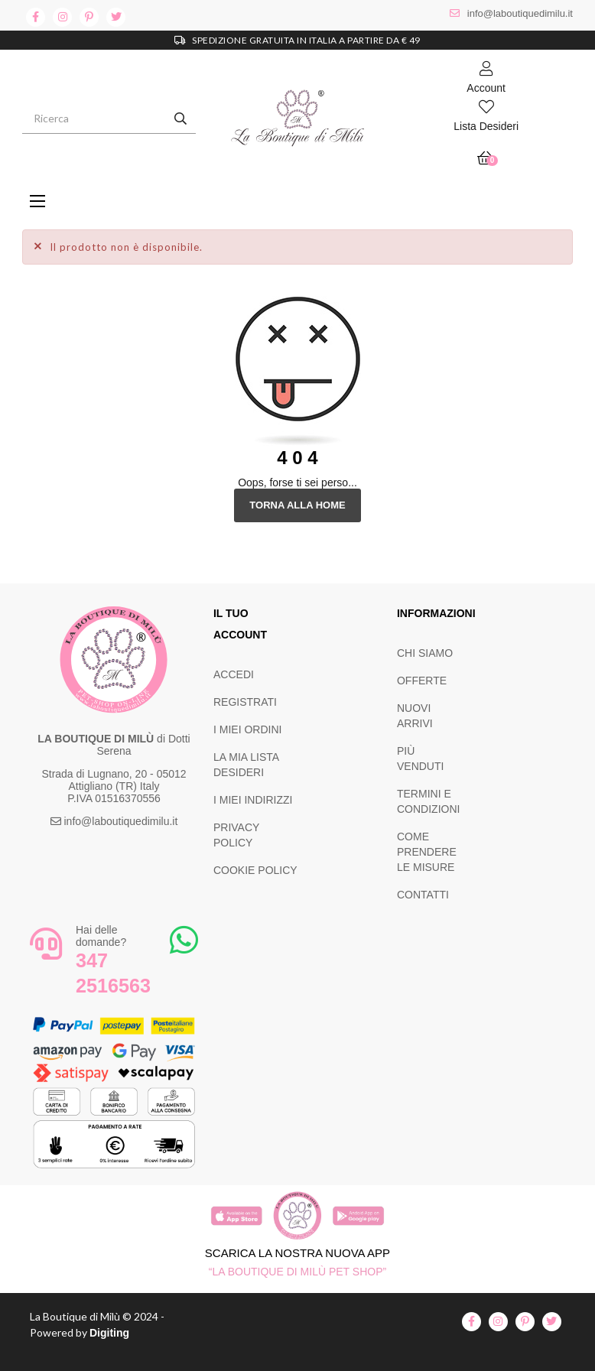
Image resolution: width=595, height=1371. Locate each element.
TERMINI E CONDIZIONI (428, 801)
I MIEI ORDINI (247, 729)
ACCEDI (233, 674)
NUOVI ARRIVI (415, 715)
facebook (35, 17)
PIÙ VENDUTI (420, 758)
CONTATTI (423, 895)
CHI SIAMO (425, 653)
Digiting (109, 1333)
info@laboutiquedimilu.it (520, 13)
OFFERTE (422, 680)
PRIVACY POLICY (236, 835)
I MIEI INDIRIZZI (252, 800)
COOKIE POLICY (255, 870)
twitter (115, 17)
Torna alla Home (297, 505)
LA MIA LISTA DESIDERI (245, 764)
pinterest (89, 17)
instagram (62, 17)
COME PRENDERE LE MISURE (427, 851)
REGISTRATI (245, 702)
